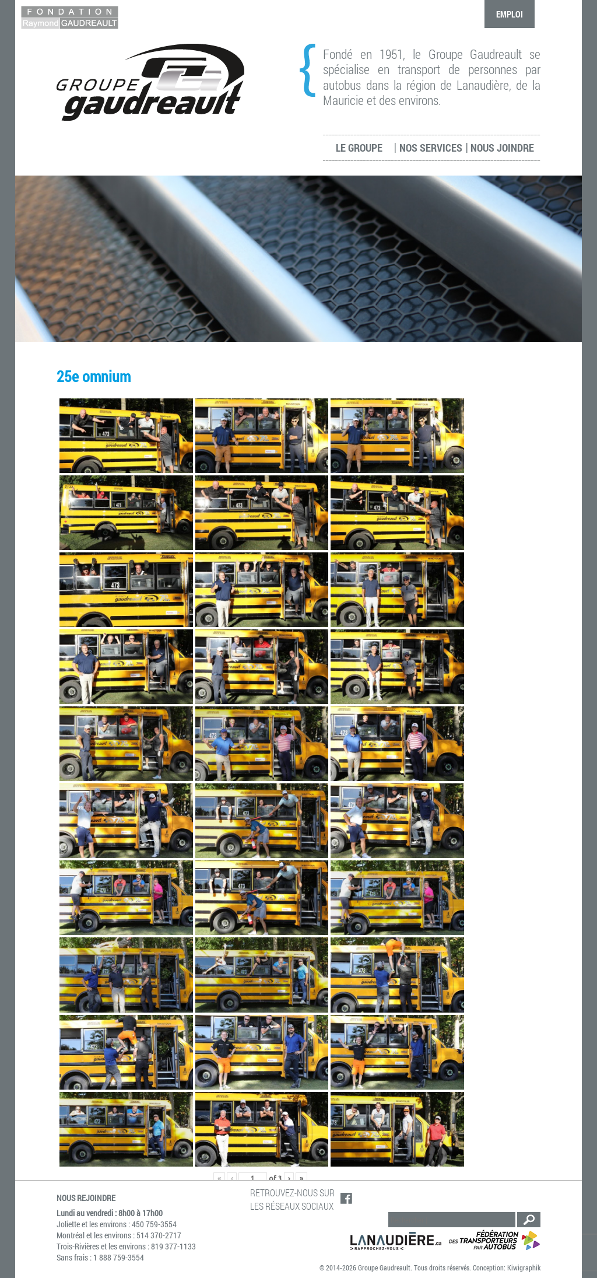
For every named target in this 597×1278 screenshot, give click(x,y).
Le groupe (359, 148)
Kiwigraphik (523, 1267)
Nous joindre (502, 148)
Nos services (430, 148)
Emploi (509, 14)
